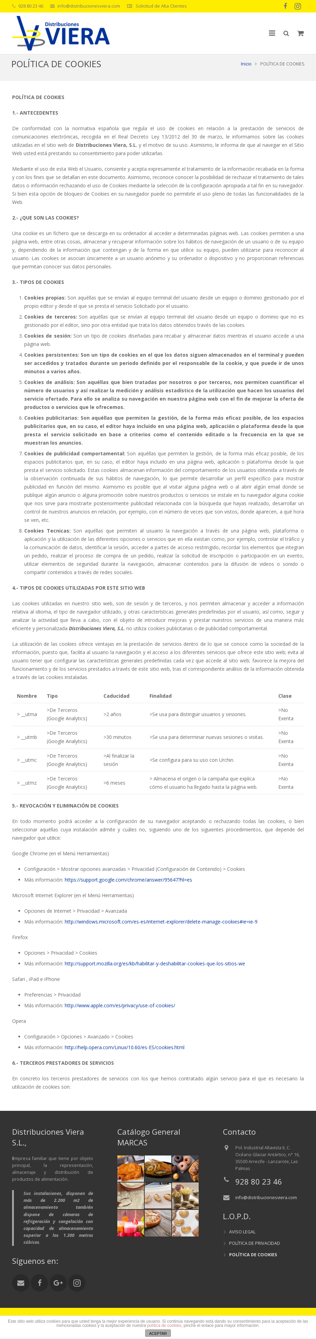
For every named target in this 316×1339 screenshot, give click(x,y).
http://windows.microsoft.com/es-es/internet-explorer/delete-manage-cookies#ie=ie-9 (161, 929)
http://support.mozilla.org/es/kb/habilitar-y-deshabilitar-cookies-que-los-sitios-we (155, 971)
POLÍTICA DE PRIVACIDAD (254, 1243)
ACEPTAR (158, 1333)
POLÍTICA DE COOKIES (253, 1255)
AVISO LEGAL (242, 1232)
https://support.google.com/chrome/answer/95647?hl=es (128, 887)
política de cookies (164, 1325)
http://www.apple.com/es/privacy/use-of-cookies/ (120, 1013)
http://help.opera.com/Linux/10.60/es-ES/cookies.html (124, 1055)
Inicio (245, 71)
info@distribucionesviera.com (88, 6)
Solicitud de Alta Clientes (161, 6)
